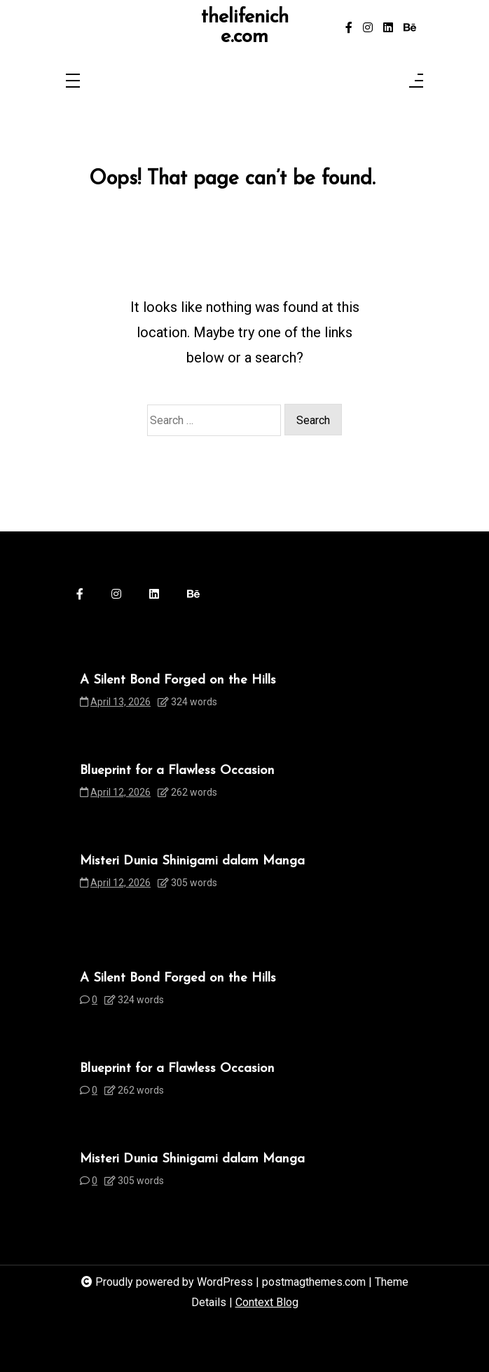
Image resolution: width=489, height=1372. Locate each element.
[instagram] (368, 28)
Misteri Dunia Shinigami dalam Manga (192, 861)
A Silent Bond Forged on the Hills (178, 680)
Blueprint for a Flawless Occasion (177, 770)
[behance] (410, 28)
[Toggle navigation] (73, 82)
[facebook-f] (348, 28)
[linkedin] (388, 28)
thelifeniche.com (245, 27)
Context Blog (266, 1302)
